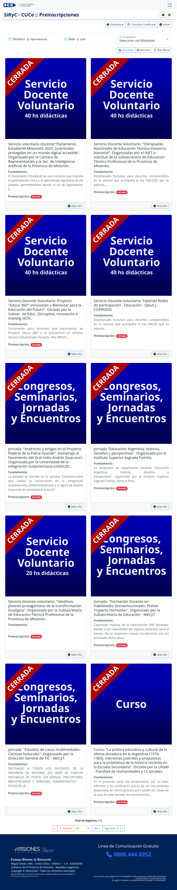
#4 (96, 828)
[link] (115, 24)
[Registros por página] (83, 828)
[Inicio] (163, 15)
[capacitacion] (74, 206)
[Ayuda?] (169, 15)
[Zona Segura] (170, 5)
